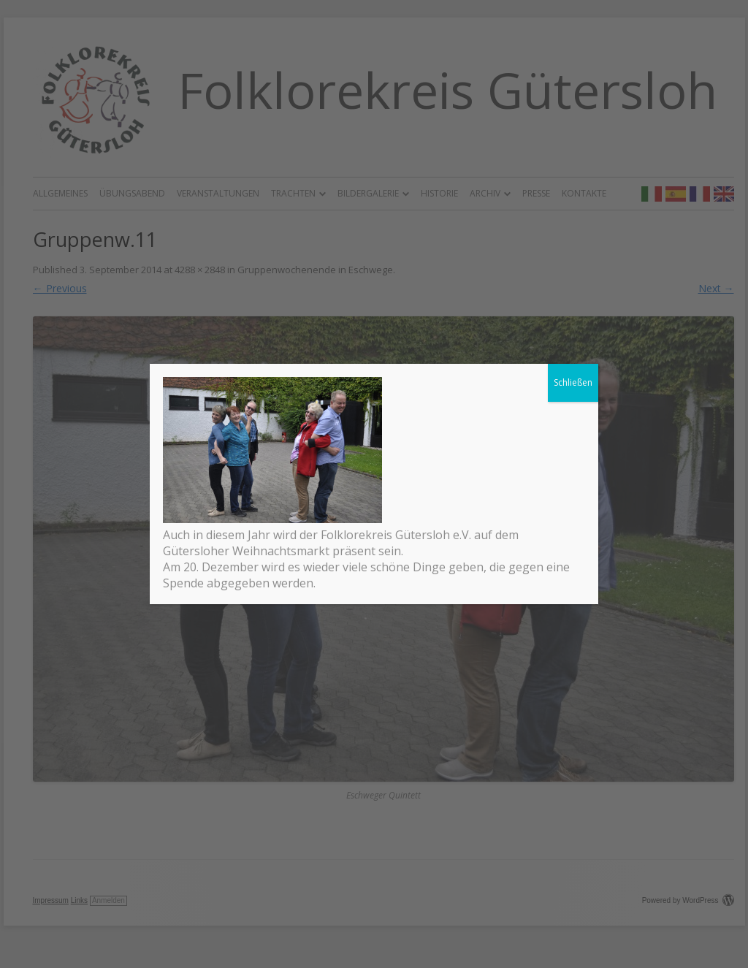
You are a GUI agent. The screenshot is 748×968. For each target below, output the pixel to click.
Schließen (573, 383)
